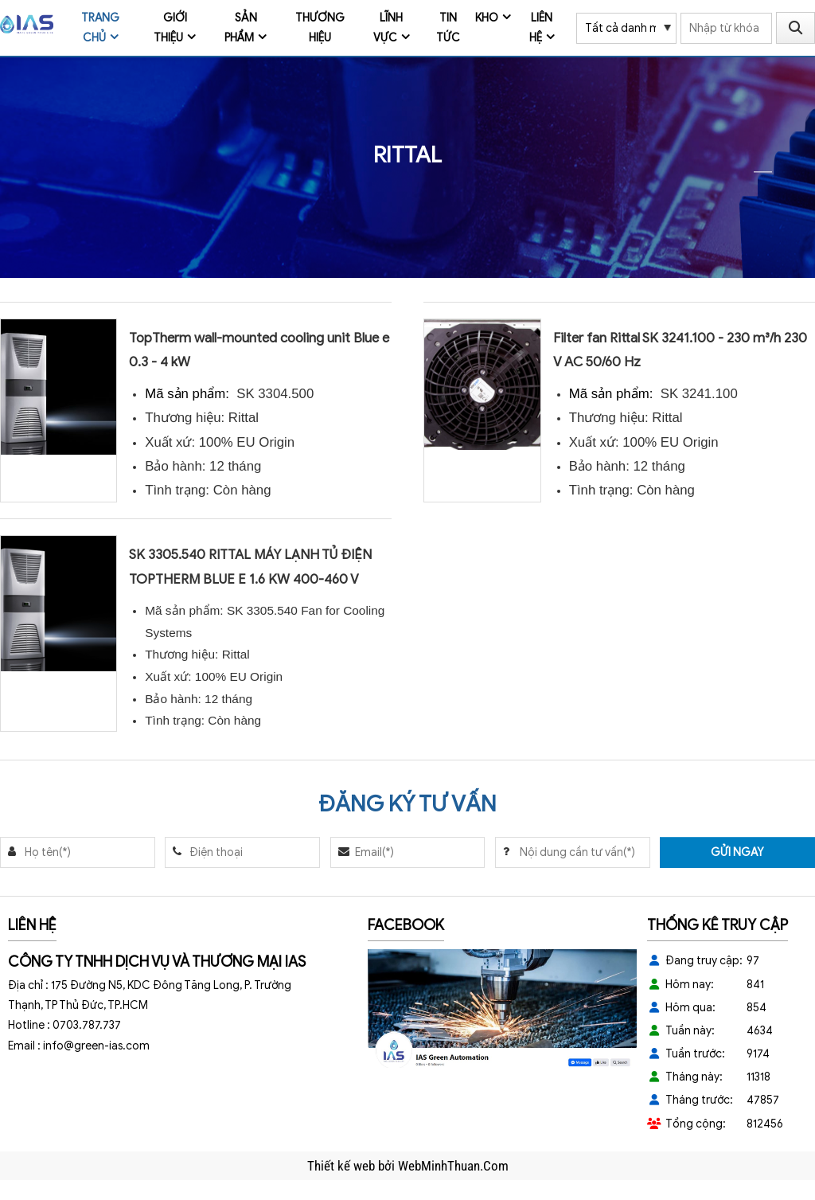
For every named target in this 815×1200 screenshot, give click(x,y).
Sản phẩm (240, 28)
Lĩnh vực (388, 28)
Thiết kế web (342, 1166)
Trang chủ (100, 28)
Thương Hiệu (320, 28)
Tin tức (448, 28)
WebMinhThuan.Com (453, 1166)
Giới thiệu (170, 28)
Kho (486, 18)
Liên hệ (541, 28)
